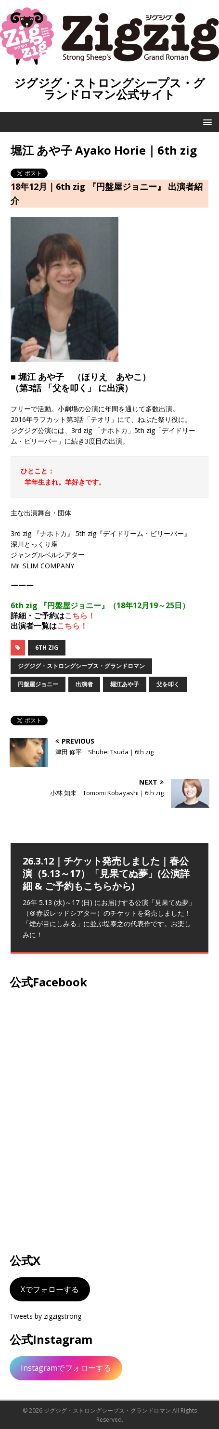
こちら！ (79, 615)
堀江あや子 (124, 684)
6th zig (46, 647)
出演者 (84, 684)
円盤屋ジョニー (38, 684)
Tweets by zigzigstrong (45, 1316)
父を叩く (168, 684)
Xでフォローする (50, 1289)
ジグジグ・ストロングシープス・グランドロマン (81, 666)
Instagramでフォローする (66, 1368)
